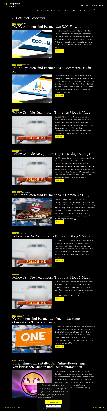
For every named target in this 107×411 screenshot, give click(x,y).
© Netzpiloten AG (99, 407)
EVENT (14, 23)
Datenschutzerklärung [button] (54, 408)
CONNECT (87, 10)
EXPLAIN (59, 10)
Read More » (59, 51)
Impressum (6, 407)
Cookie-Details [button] (46, 408)
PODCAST (40, 10)
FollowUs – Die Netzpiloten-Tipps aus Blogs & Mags (51, 113)
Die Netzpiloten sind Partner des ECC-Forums (46, 27)
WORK (14, 360)
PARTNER (19, 23)
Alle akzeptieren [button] (53, 402)
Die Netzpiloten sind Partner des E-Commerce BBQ (50, 195)
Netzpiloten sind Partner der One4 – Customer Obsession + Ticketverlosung (46, 320)
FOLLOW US (15, 109)
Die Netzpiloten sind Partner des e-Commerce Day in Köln (51, 69)
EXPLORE (67, 10)
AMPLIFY (79, 10)
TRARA (53, 10)
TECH (47, 10)
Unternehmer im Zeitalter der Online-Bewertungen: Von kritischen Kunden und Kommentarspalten (50, 365)
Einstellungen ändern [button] (53, 406)
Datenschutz (15, 407)
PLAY (73, 10)
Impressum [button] (61, 408)
